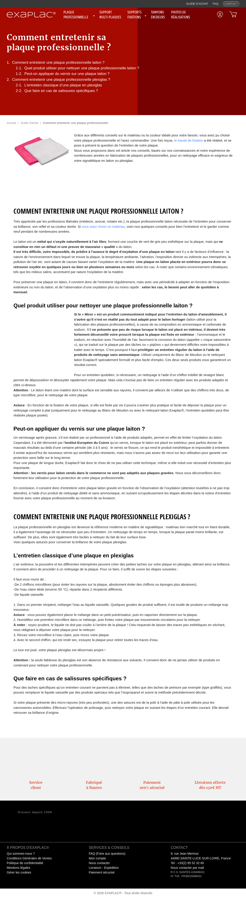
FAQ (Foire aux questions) (107, 853)
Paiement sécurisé (102, 872)
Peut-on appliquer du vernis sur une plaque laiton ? (67, 74)
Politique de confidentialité (25, 863)
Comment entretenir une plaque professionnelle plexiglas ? (61, 79)
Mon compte (97, 858)
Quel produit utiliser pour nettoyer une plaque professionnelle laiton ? (81, 68)
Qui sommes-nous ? (21, 853)
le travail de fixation (188, 140)
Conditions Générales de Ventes (29, 858)
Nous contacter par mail (187, 867)
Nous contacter (99, 863)
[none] (79, 15)
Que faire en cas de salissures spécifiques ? (61, 91)
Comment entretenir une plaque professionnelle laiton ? (58, 62)
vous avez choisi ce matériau (103, 226)
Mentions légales (18, 867)
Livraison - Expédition (104, 867)
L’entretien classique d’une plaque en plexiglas (63, 85)
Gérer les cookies (19, 872)
